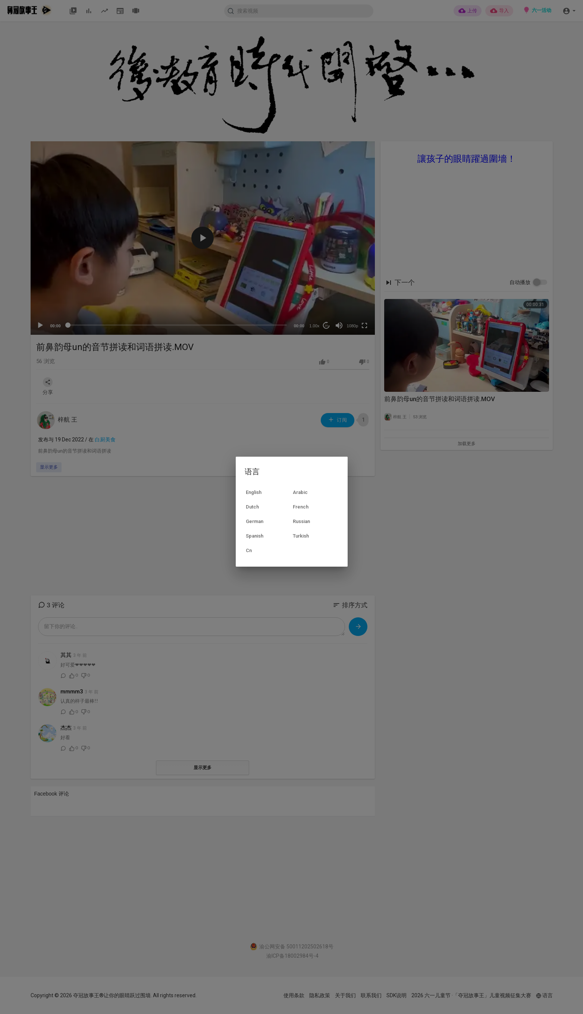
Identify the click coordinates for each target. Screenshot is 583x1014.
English (253, 492)
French (300, 507)
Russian (301, 521)
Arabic (300, 492)
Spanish (254, 536)
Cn (249, 550)
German (254, 521)
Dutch (252, 507)
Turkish (301, 536)
